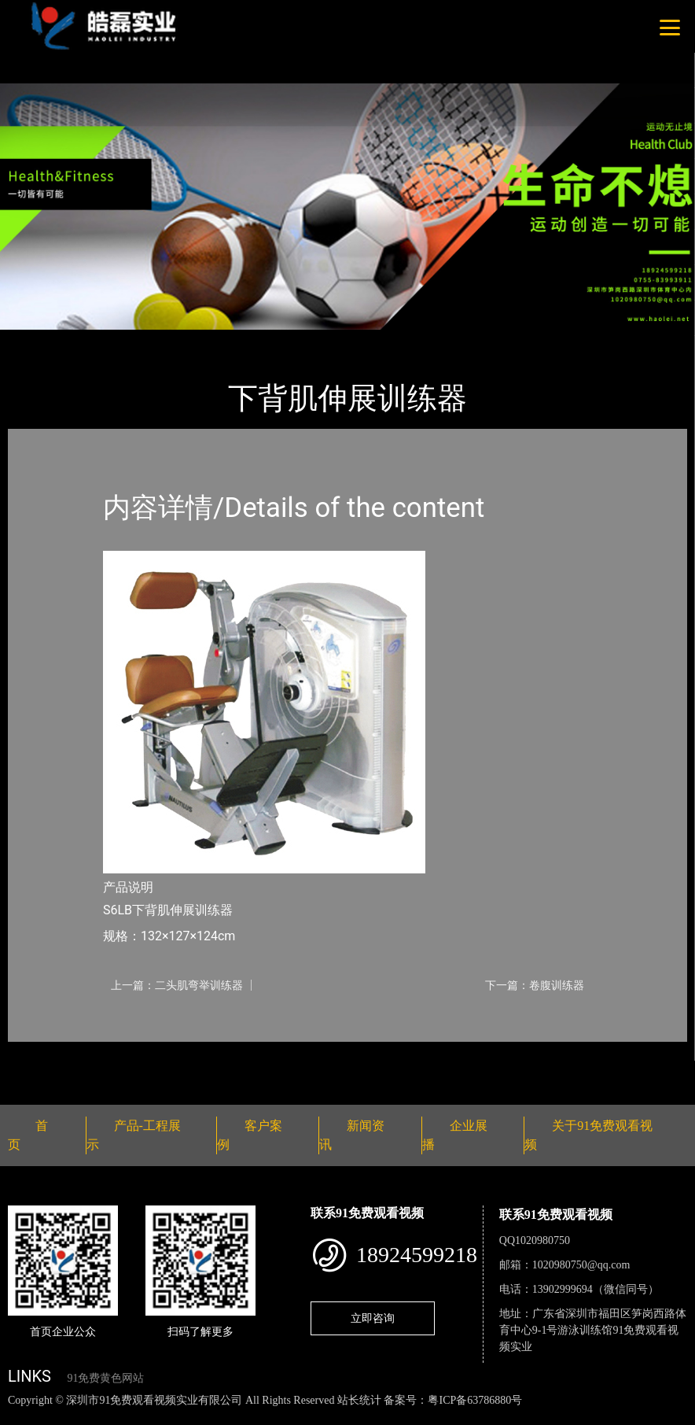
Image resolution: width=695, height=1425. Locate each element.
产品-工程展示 (102, 340)
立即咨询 (373, 1318)
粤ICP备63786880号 (475, 1400)
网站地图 (23, 1416)
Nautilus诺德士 (196, 340)
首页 (35, 340)
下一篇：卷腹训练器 (534, 985)
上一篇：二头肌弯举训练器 (177, 985)
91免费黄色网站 (105, 1378)
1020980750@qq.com (581, 1265)
